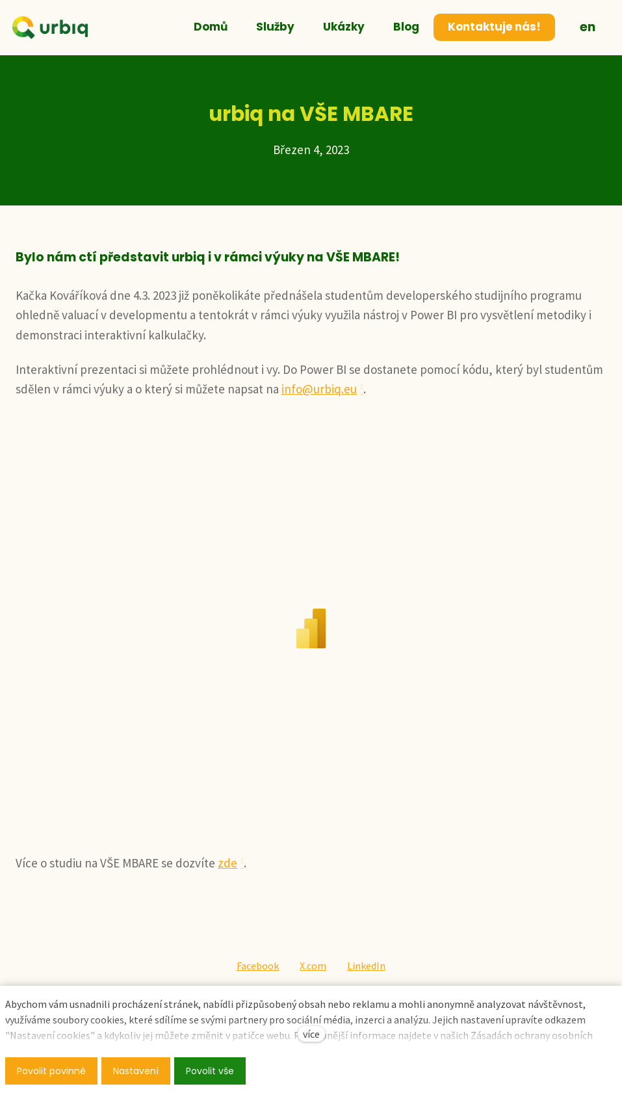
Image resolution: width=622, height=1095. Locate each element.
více (311, 1033)
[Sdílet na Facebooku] (258, 966)
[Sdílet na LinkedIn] (366, 966)
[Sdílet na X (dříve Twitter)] (313, 966)
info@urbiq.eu (319, 389)
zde (227, 863)
